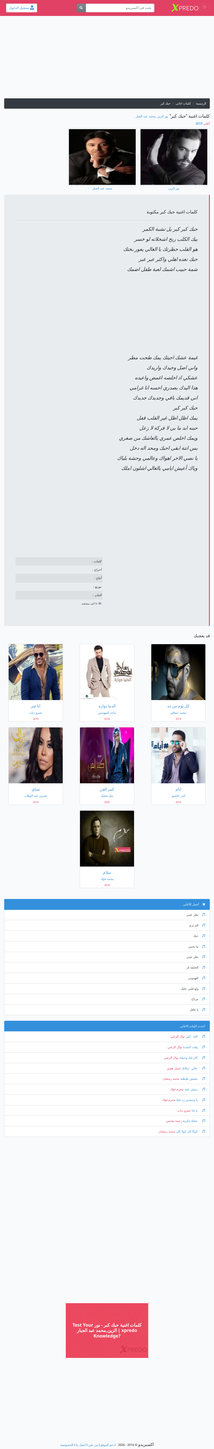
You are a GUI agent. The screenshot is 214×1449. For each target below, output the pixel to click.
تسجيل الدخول (21, 8)
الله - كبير (195, 1036)
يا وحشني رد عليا (190, 1100)
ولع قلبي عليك (193, 989)
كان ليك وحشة (192, 1058)
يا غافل (197, 1010)
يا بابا (198, 1110)
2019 (203, 123)
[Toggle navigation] (204, 7)
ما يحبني (196, 946)
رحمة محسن (174, 1121)
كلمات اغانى (183, 103)
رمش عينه (194, 1089)
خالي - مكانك (193, 1068)
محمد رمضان (171, 1079)
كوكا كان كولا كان (190, 1131)
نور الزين (162, 116)
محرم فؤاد (177, 1089)
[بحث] (81, 8)
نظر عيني (195, 915)
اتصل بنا (81, 1445)
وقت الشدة (193, 1047)
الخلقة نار (195, 967)
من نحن (93, 1445)
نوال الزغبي (177, 1036)
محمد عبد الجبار (145, 116)
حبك (199, 936)
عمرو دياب (184, 1110)
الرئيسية (201, 103)
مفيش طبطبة (192, 1079)
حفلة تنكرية (193, 1121)
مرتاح (198, 999)
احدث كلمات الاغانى (192, 1026)
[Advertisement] (107, 59)
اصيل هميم (174, 1068)
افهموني (196, 978)
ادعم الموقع (108, 1445)
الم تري (197, 925)
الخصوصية (66, 1445)
